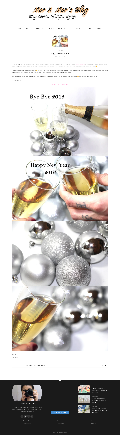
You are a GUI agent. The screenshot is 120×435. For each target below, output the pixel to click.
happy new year (41, 365)
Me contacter (60, 421)
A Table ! (61, 28)
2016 (27, 365)
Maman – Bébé (40, 28)
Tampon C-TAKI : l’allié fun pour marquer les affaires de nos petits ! (99, 410)
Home (19, 28)
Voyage (89, 28)
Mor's (55, 56)
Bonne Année (32, 365)
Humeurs (79, 28)
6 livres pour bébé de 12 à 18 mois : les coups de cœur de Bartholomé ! (99, 390)
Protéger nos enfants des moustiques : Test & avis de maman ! (99, 400)
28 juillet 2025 (95, 396)
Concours (93, 421)
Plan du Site (27, 423)
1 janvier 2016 (61, 56)
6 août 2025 (94, 386)
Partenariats (60, 423)
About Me (99, 28)
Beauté (29, 28)
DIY (70, 28)
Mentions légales (27, 421)
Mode (51, 28)
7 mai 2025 (94, 406)
